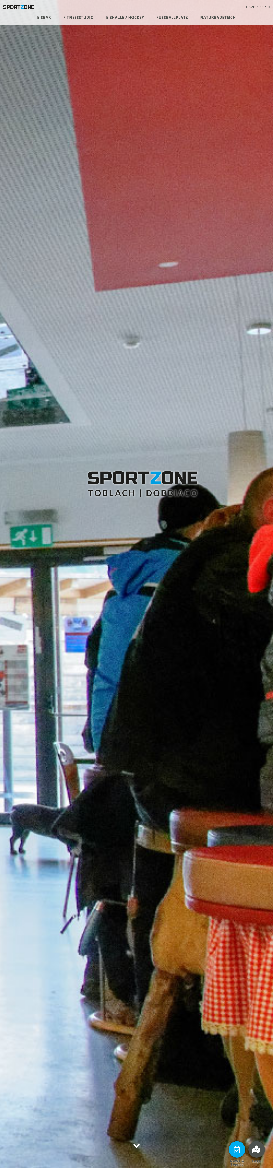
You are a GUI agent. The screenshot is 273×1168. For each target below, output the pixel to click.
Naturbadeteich (218, 17)
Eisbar (44, 17)
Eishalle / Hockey (125, 17)
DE (261, 7)
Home (250, 7)
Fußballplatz (172, 17)
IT (269, 7)
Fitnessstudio (78, 17)
